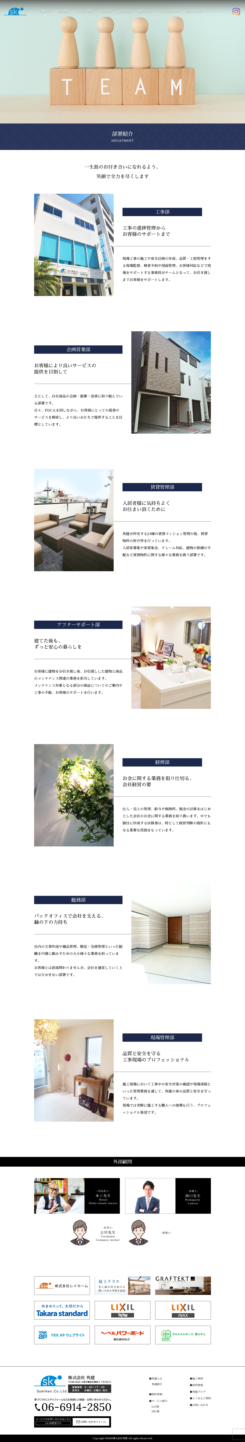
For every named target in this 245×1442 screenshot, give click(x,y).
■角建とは (155, 1378)
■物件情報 (155, 1394)
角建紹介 (157, 1384)
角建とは (45, 11)
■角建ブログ (198, 1391)
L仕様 (155, 1406)
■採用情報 (196, 1385)
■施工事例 (196, 1378)
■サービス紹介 (158, 1401)
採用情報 (124, 11)
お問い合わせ (193, 11)
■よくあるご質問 (200, 1398)
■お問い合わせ (199, 1405)
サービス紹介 (84, 11)
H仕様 (155, 1411)
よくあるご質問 (168, 11)
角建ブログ (144, 11)
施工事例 (105, 11)
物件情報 (63, 11)
